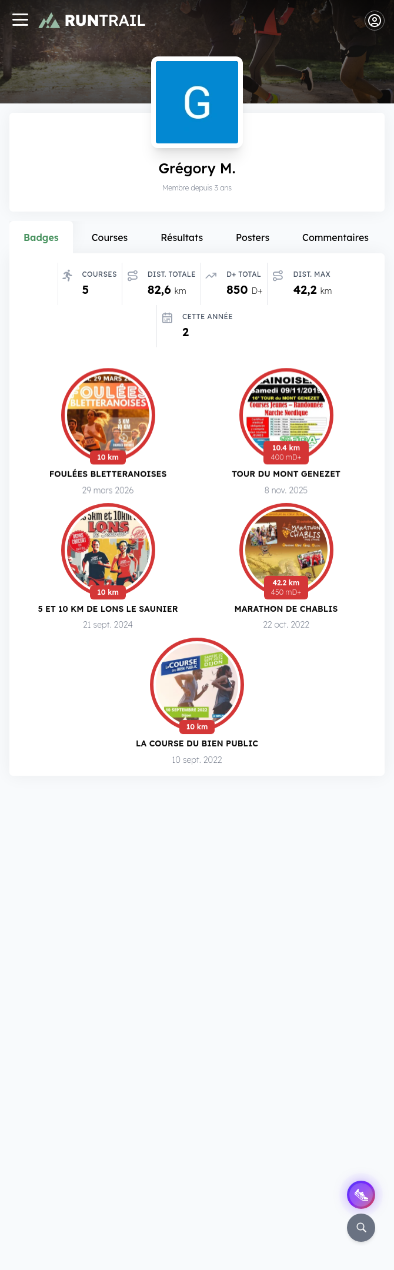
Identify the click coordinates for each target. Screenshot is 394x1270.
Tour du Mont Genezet (286, 475)
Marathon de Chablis (286, 611)
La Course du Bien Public (197, 747)
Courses (110, 237)
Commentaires (335, 237)
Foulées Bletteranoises (108, 475)
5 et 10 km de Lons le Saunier (108, 610)
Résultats (182, 237)
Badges (41, 237)
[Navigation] (20, 21)
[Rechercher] (361, 1228)
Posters (252, 237)
